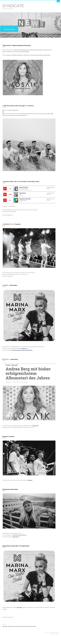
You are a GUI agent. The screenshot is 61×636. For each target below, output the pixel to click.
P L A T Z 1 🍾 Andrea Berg (10, 359)
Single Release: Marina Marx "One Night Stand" (15, 546)
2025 (3, 626)
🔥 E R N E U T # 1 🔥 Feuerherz (11, 224)
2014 (32, 626)
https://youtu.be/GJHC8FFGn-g (19, 535)
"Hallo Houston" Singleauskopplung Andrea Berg (16, 45)
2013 (35, 626)
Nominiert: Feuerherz (8, 436)
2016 (27, 626)
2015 (29, 626)
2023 (9, 626)
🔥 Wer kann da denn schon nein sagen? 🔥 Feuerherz (18, 105)
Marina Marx (23, 348)
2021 (14, 626)
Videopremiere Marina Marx (10, 489)
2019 (19, 626)
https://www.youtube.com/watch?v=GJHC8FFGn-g (22, 350)
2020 (16, 626)
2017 (24, 626)
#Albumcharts (35, 425)
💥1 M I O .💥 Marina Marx (9, 285)
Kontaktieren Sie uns (55, 633)
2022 (11, 626)
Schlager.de (29, 480)
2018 (22, 626)
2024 (6, 626)
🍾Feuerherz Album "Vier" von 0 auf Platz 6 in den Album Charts (20, 181)
